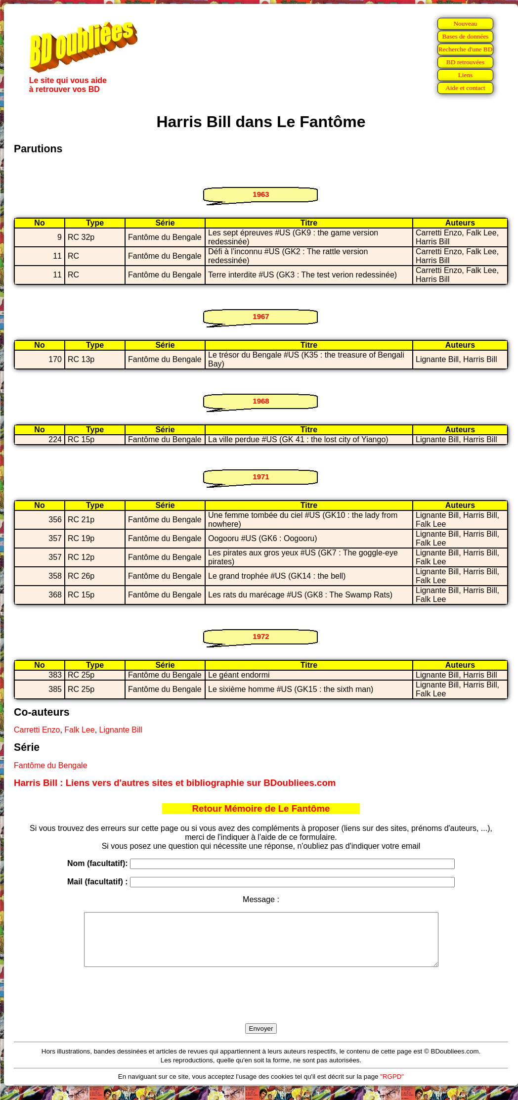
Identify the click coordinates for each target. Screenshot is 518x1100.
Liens (465, 75)
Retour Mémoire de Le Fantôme (261, 808)
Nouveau (465, 23)
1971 (261, 476)
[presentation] (261, 1006)
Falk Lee (79, 730)
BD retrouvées (465, 62)
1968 (261, 401)
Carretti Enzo (37, 730)
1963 (261, 194)
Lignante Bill (120, 730)
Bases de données (465, 36)
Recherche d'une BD (465, 49)
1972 (261, 636)
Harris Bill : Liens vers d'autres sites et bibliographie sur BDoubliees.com (175, 783)
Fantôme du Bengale (50, 765)
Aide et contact (465, 88)
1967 (261, 316)
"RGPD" (392, 1087)
